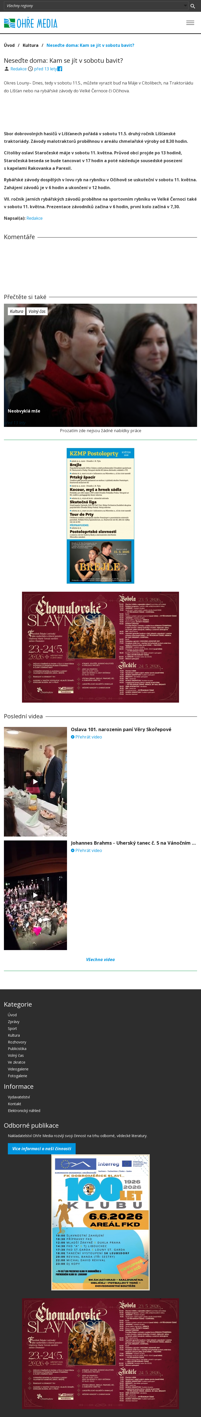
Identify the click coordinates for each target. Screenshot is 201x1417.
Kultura (30, 45)
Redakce (19, 69)
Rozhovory (17, 1042)
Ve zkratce (16, 1062)
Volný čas (37, 311)
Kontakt (14, 1103)
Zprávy (13, 1021)
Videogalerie (18, 1068)
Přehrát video (86, 737)
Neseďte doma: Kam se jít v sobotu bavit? (90, 45)
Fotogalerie (17, 1075)
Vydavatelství (19, 1096)
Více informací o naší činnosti (41, 1148)
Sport (12, 1028)
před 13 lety (45, 69)
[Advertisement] (100, 113)
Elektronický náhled (24, 1110)
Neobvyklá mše (24, 411)
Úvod (9, 45)
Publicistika (17, 1048)
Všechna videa (100, 959)
